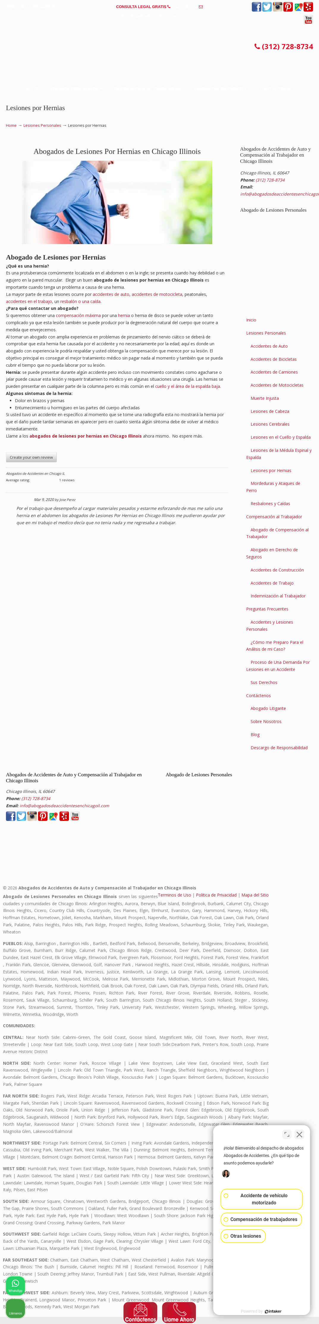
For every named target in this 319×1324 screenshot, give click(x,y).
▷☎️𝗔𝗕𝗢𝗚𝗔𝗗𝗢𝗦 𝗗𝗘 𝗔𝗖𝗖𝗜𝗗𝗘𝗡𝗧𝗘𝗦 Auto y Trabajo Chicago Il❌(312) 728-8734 (159, 47)
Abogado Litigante (268, 708)
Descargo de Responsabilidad (279, 747)
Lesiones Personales (42, 125)
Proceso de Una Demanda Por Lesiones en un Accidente (278, 665)
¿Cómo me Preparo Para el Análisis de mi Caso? (274, 645)
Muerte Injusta (265, 398)
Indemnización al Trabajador (278, 596)
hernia (124, 315)
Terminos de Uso (174, 895)
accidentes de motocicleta (157, 294)
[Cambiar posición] (287, 1134)
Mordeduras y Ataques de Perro (273, 486)
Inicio (251, 320)
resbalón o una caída (80, 301)
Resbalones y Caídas (270, 503)
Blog (255, 734)
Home (11, 125)
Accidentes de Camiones (274, 372)
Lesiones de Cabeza (270, 411)
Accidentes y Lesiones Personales (269, 625)
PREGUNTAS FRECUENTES (33, 6)
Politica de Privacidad (216, 895)
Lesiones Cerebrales (270, 424)
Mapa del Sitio (255, 895)
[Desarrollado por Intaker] (268, 1311)
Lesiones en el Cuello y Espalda (281, 437)
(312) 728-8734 (185, 6)
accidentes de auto (111, 294)
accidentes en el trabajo (29, 301)
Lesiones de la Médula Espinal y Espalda (279, 453)
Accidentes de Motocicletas (277, 385)
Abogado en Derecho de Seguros (272, 553)
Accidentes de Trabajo (272, 583)
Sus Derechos (264, 682)
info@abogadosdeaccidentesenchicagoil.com (159, 16)
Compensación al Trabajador (274, 516)
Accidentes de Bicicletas (274, 359)
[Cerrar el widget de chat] (299, 1134)
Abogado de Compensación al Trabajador (277, 533)
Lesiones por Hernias (271, 470)
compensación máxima (78, 315)
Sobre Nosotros (266, 721)
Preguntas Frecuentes (267, 609)
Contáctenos (258, 695)
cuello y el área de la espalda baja (187, 386)
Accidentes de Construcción (277, 570)
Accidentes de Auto (269, 346)
